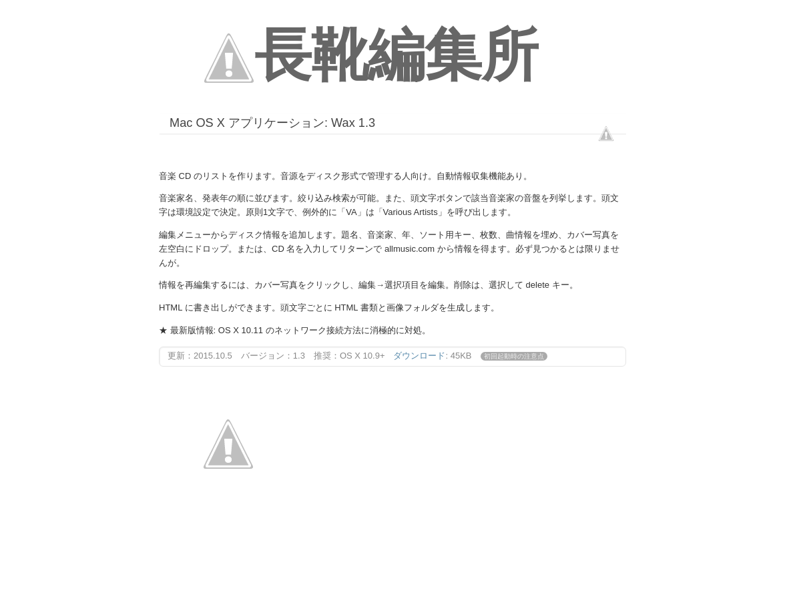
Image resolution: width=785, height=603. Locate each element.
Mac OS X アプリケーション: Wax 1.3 (272, 123)
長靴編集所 (396, 55)
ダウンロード (419, 356)
